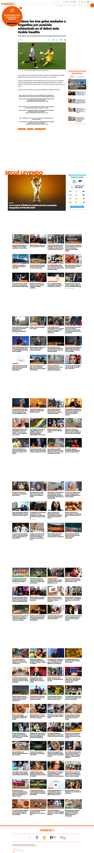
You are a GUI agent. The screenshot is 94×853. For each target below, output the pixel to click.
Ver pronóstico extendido (77, 206)
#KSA (24, 95)
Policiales (74, 5)
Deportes (80, 5)
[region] (47, 12)
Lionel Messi (22, 129)
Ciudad (65, 5)
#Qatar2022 (30, 100)
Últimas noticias (59, 5)
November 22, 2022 (44, 101)
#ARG (20, 95)
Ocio (84, 5)
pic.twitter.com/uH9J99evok (39, 123)
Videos (87, 5)
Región (69, 5)
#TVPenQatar (51, 99)
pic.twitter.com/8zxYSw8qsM (39, 100)
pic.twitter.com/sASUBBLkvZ (39, 111)
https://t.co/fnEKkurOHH (35, 99)
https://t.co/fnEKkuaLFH (35, 121)
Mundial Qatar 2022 (40, 129)
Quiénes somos (15, 849)
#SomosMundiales (44, 99)
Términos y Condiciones (18, 850)
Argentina (30, 129)
